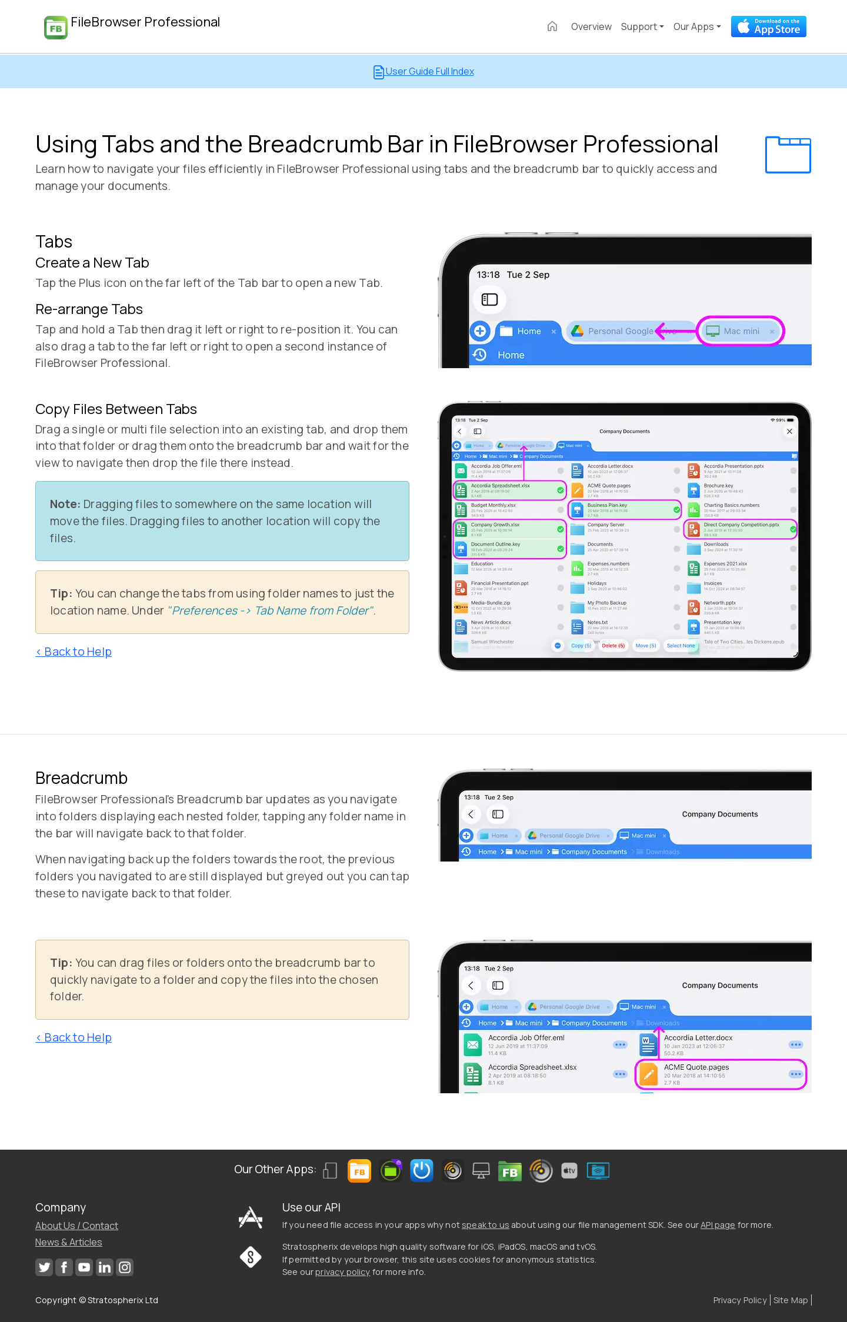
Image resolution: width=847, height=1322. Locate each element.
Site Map (790, 1300)
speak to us (485, 1224)
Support (639, 26)
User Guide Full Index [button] (424, 72)
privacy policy (342, 1271)
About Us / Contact (76, 1225)
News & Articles (68, 1242)
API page (718, 1224)
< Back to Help (73, 651)
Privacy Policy (740, 1300)
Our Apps (693, 26)
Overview (591, 26)
